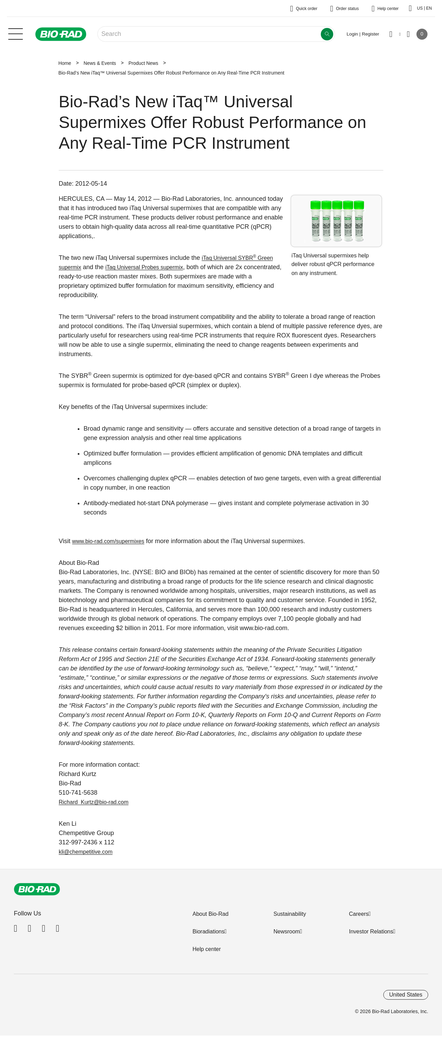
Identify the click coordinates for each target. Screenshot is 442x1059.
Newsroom (286, 931)
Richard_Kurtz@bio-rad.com (98, 801)
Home (64, 63)
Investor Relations (371, 931)
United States (405, 993)
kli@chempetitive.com (89, 851)
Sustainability (289, 914)
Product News (143, 63)
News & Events (100, 63)
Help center (206, 949)
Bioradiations (208, 931)
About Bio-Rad (210, 914)
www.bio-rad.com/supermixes (112, 541)
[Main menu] (15, 33)
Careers (358, 914)
